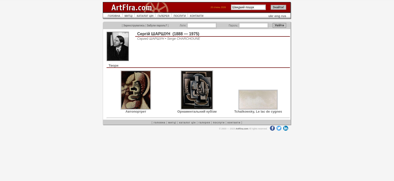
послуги (219, 122)
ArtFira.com (241, 128)
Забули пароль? (157, 25)
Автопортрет (135, 111)
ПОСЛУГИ (180, 16)
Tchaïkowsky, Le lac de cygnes (258, 111)
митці (172, 122)
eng (277, 16)
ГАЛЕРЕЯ (163, 16)
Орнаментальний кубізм (197, 111)
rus (283, 16)
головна (159, 122)
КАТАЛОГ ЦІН (145, 16)
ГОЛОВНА (114, 16)
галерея (204, 122)
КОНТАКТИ (196, 16)
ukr (270, 16)
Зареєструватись (134, 25)
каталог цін (187, 122)
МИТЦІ (129, 16)
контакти (233, 122)
